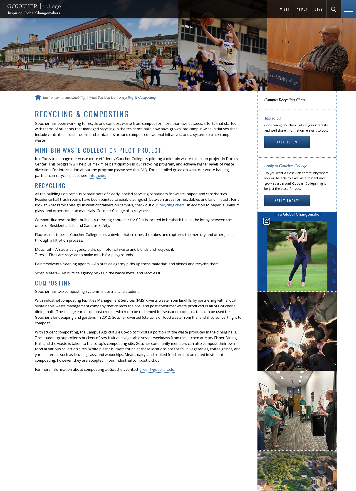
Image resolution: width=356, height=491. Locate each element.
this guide (96, 175)
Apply (302, 9)
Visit (285, 9)
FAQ (143, 169)
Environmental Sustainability (64, 97)
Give (319, 9)
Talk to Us (287, 142)
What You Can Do (102, 97)
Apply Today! (287, 200)
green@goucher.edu (156, 369)
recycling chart (171, 205)
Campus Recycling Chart (284, 100)
